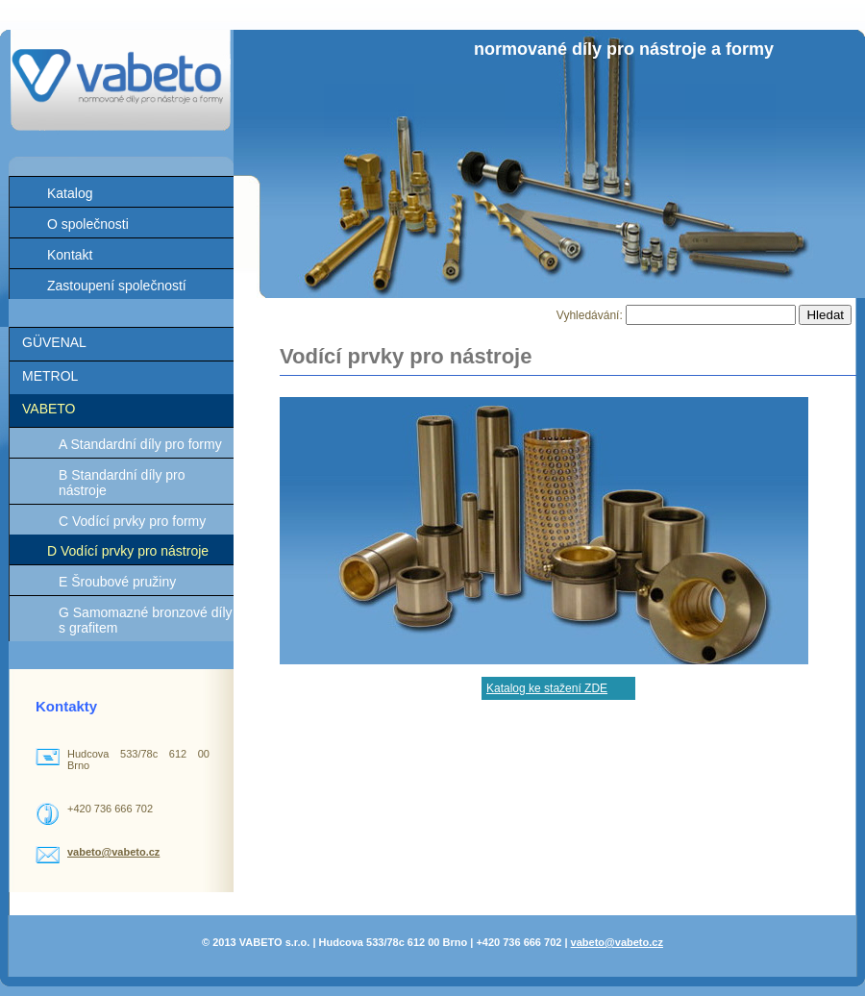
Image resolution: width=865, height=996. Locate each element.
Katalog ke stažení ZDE (546, 688)
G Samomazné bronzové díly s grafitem (146, 620)
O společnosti (88, 224)
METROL (50, 376)
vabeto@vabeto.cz (113, 852)
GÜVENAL (54, 342)
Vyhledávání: (591, 315)
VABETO (49, 408)
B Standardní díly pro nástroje (122, 482)
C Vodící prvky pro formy (132, 521)
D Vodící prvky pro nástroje (128, 551)
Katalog (69, 193)
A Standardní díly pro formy (140, 444)
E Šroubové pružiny (117, 581)
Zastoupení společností (116, 285)
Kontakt (69, 254)
